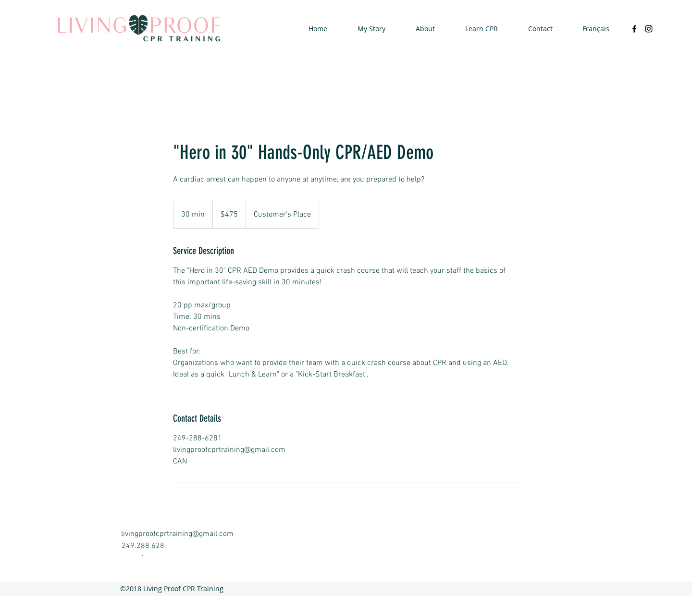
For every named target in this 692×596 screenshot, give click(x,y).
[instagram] (649, 29)
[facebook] (634, 29)
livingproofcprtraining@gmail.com (177, 534)
